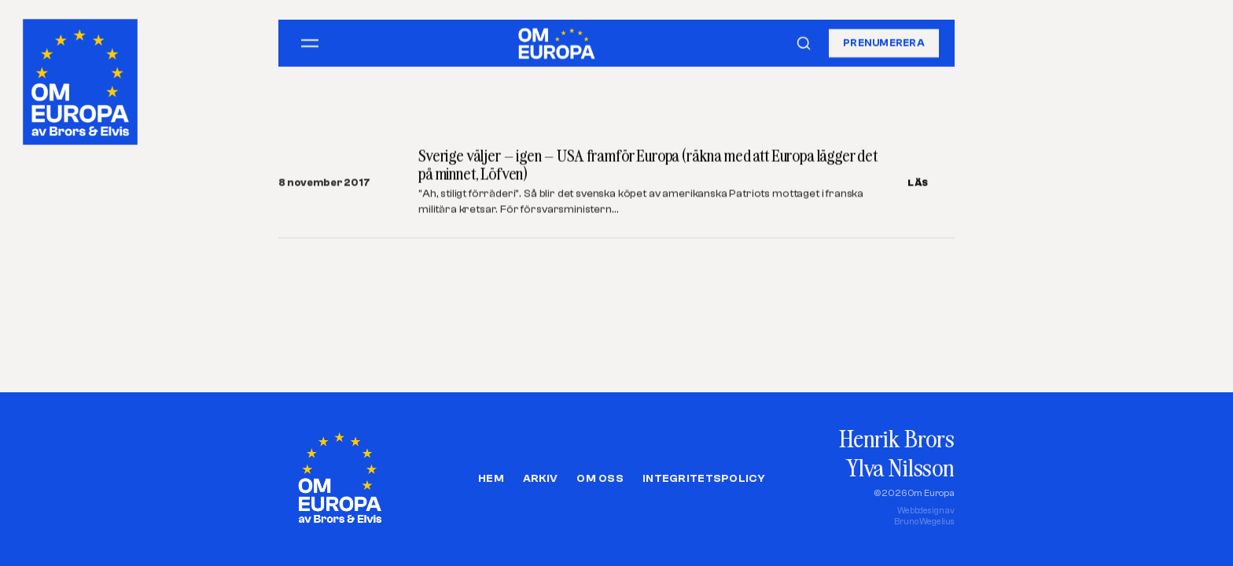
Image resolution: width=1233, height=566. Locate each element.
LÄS (918, 182)
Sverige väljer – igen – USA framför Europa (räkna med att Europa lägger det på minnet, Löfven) (648, 164)
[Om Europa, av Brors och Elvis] (82, 78)
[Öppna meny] (310, 43)
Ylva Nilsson (900, 467)
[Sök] (803, 43)
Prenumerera (884, 43)
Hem (491, 478)
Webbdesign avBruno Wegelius (924, 516)
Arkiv (540, 478)
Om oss (600, 478)
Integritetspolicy (703, 478)
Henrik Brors (897, 438)
